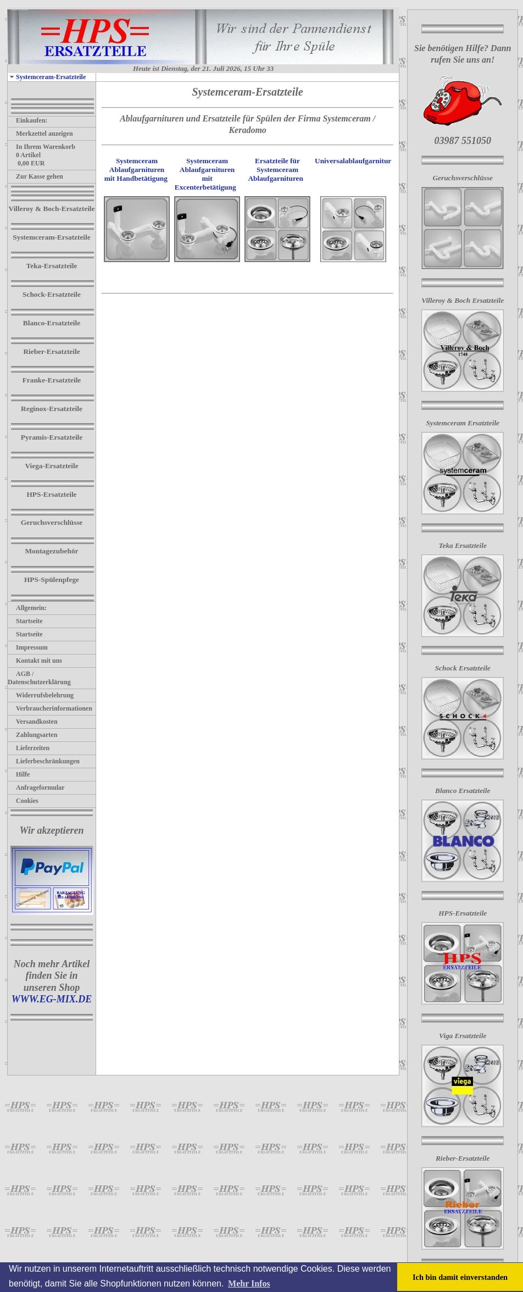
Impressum (28, 647)
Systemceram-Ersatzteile (47, 77)
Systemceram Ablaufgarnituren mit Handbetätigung (136, 169)
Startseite (25, 621)
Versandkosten (33, 721)
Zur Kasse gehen (35, 176)
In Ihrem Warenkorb (41, 147)
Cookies (23, 801)
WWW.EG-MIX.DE (52, 999)
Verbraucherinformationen (50, 708)
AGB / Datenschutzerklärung (39, 678)
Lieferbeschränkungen (44, 761)
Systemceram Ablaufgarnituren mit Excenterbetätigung (205, 174)
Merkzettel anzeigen (40, 133)
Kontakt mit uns (35, 660)
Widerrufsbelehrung (41, 695)
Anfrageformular (36, 787)
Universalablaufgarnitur (353, 161)
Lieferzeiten (28, 748)
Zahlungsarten (32, 735)
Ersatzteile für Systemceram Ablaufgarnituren (276, 169)
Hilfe (19, 774)
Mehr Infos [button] (249, 1283)
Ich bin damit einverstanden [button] (460, 1277)
